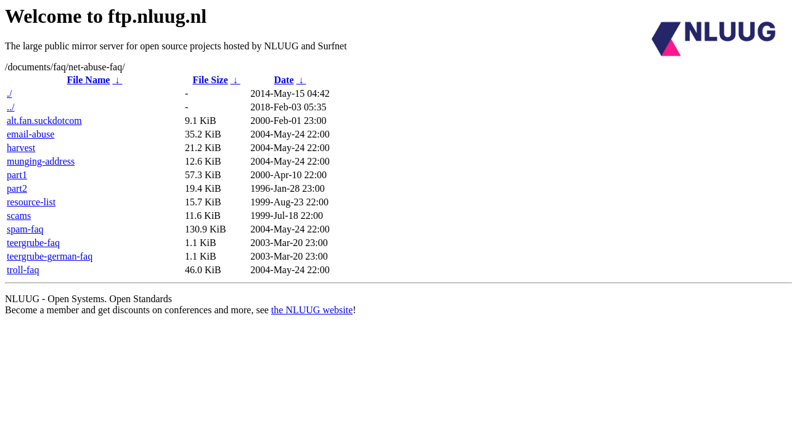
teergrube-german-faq (49, 256)
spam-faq (25, 229)
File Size (209, 80)
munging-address (41, 161)
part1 (17, 175)
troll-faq (23, 270)
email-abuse (30, 134)
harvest (21, 147)
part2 (17, 188)
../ (10, 107)
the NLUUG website (312, 310)
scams (19, 215)
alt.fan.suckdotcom (44, 120)
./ (9, 93)
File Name (88, 80)
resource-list (31, 202)
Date (284, 80)
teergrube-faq (33, 242)
